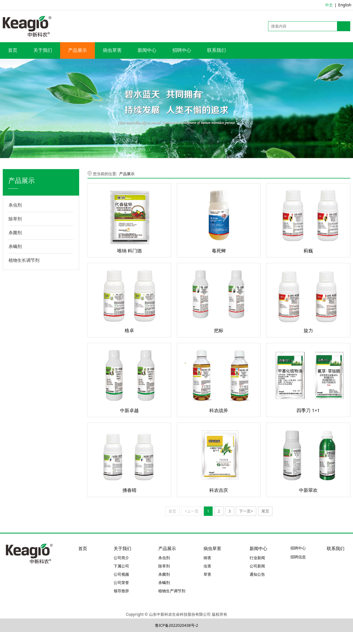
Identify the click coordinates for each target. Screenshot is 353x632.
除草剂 (15, 219)
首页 (12, 50)
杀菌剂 (15, 233)
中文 (329, 4)
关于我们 (42, 50)
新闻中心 (147, 50)
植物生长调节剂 (24, 260)
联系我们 (216, 50)
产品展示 (77, 50)
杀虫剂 (15, 205)
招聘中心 (181, 50)
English (344, 4)
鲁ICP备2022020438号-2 (176, 625)
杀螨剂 (15, 246)
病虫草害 (112, 50)
